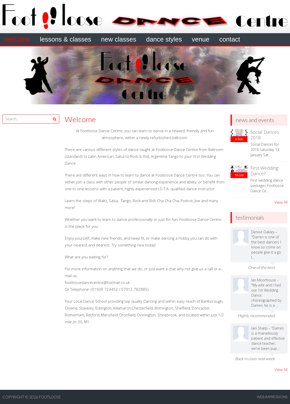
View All (281, 202)
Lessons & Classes (65, 39)
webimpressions (272, 397)
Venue (200, 39)
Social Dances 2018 (265, 135)
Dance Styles (164, 39)
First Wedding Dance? (264, 171)
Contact (229, 39)
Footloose (50, 397)
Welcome (17, 39)
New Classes (118, 39)
